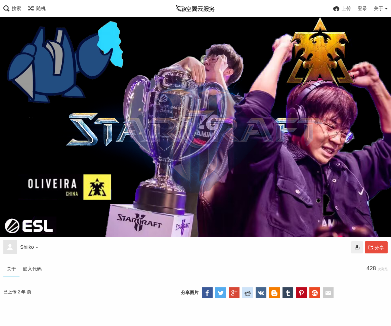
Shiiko (29, 247)
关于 (11, 269)
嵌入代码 (32, 269)
